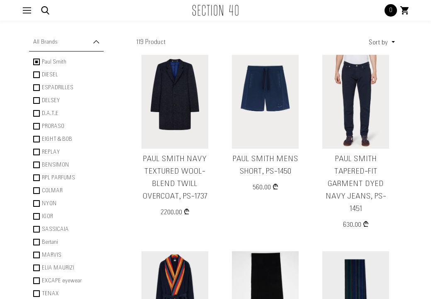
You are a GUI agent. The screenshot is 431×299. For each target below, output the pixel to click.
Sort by (379, 42)
